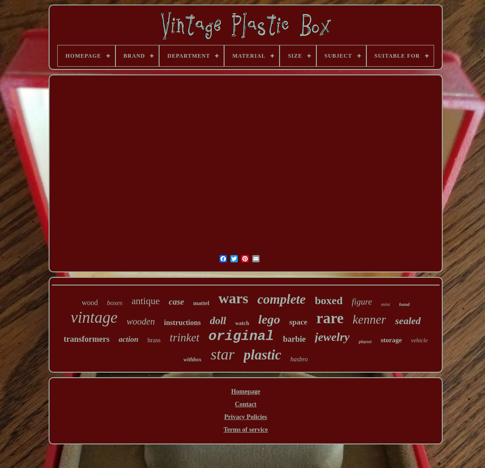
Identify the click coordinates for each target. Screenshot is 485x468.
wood (90, 302)
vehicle (419, 340)
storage (391, 340)
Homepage (245, 391)
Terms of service (246, 429)
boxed (328, 300)
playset (365, 341)
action (128, 339)
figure (362, 301)
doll (218, 320)
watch (242, 323)
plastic (262, 355)
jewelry (332, 337)
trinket (184, 337)
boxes (114, 302)
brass (154, 340)
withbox (192, 359)
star (222, 354)
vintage (93, 317)
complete (281, 299)
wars (233, 298)
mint (385, 304)
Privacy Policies (245, 417)
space (298, 322)
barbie (294, 339)
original (241, 336)
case (176, 301)
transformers (87, 339)
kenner (369, 319)
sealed (407, 320)
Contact (245, 404)
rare (330, 318)
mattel (201, 303)
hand (404, 304)
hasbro (299, 359)
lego (269, 319)
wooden (141, 321)
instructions (182, 322)
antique (145, 301)
